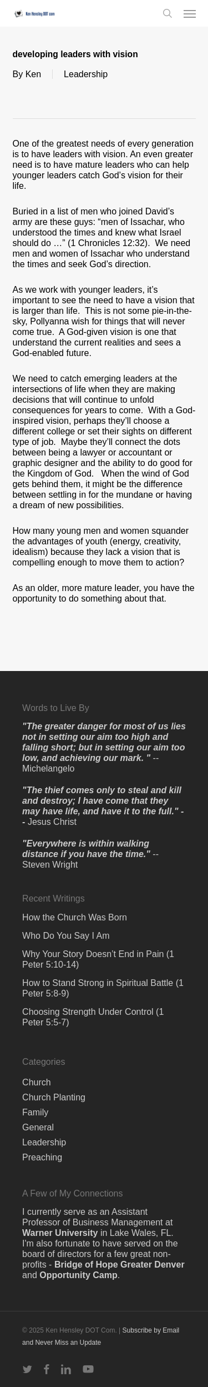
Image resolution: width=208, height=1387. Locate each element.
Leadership (86, 74)
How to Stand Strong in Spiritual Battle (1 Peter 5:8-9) (103, 988)
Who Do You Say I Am (65, 935)
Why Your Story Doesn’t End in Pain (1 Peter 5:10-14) (98, 959)
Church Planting (53, 1097)
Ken (33, 74)
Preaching (42, 1157)
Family (35, 1112)
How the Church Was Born (74, 917)
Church (36, 1082)
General (38, 1127)
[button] (190, 13)
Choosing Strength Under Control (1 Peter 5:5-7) (93, 1017)
